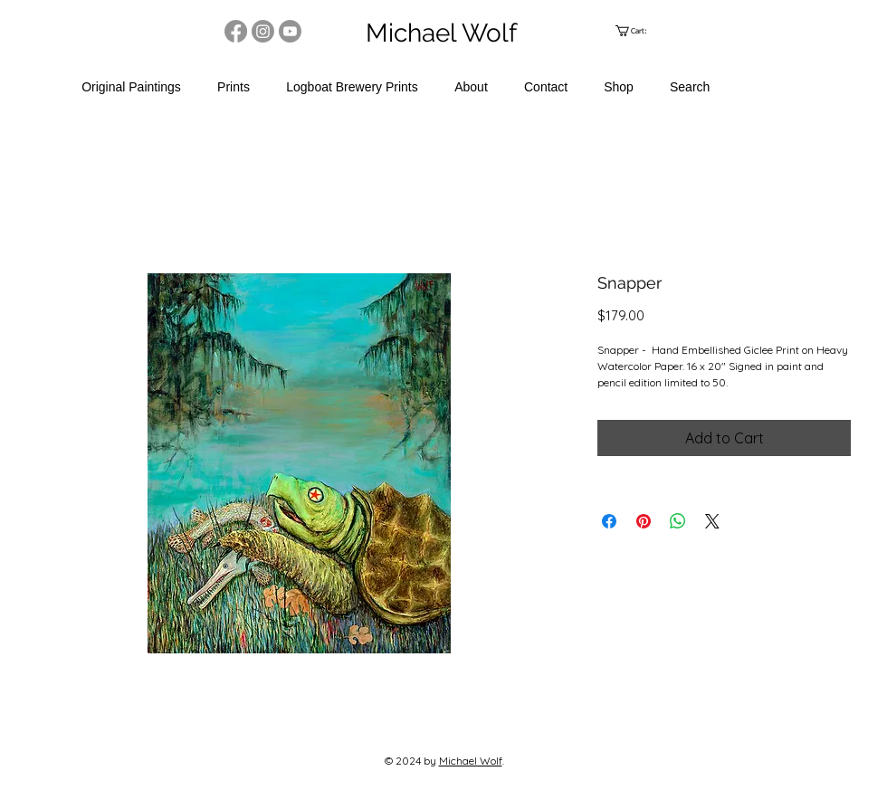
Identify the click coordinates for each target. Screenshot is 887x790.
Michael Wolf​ (470, 760)
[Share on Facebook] (609, 521)
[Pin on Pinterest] (643, 521)
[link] (638, 30)
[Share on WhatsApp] (678, 521)
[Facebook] (235, 31)
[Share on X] (712, 521)
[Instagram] (263, 31)
